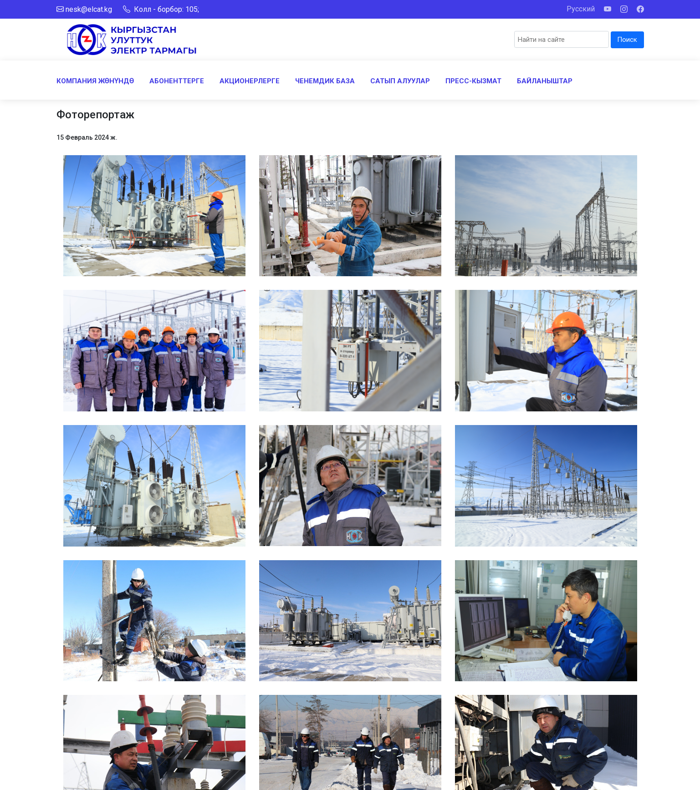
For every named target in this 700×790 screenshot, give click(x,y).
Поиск (627, 39)
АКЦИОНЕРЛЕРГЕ (250, 81)
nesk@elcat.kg (89, 9)
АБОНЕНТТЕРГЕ (176, 81)
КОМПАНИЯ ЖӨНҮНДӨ (95, 81)
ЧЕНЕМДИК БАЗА (325, 81)
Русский (581, 9)
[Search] (561, 39)
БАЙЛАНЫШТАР (544, 81)
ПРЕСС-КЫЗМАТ (473, 81)
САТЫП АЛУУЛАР (400, 81)
